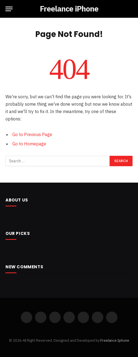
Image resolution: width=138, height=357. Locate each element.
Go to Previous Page (32, 134)
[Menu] (9, 9)
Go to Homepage (29, 143)
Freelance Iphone (114, 340)
